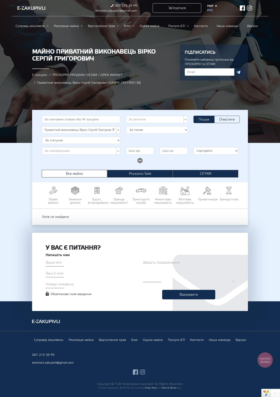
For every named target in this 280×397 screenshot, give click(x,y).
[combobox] (157, 119)
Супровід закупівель (30, 26)
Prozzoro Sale (140, 173)
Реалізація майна (66, 26)
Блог (127, 26)
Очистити (227, 119)
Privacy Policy (151, 388)
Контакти (201, 26)
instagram (249, 8)
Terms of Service (168, 388)
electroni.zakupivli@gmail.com (116, 11)
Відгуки (252, 26)
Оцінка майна (149, 26)
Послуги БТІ (176, 26)
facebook (242, 8)
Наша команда (227, 26)
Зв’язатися (177, 8)
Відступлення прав (101, 26)
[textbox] (156, 119)
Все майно (74, 173)
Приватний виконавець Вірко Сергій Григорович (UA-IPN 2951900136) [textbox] (79, 130)
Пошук (204, 119)
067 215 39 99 (126, 6)
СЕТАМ (205, 173)
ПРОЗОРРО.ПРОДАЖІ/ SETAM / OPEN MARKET (87, 75)
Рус (210, 10)
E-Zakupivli (39, 75)
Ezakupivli (31, 8)
